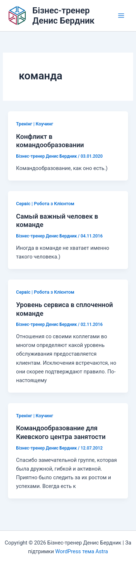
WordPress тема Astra (81, 551)
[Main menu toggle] (121, 15)
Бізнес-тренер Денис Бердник (63, 15)
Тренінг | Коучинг (34, 124)
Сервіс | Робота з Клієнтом (45, 203)
